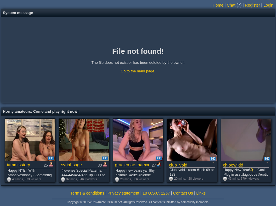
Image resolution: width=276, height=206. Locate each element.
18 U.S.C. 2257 (156, 193)
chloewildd (233, 165)
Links (201, 193)
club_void (178, 165)
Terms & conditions (87, 193)
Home (218, 5)
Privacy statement (123, 193)
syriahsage (71, 164)
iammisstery (18, 164)
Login (268, 5)
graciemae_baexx (132, 164)
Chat (231, 5)
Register (252, 5)
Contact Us (183, 193)
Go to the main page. (138, 71)
